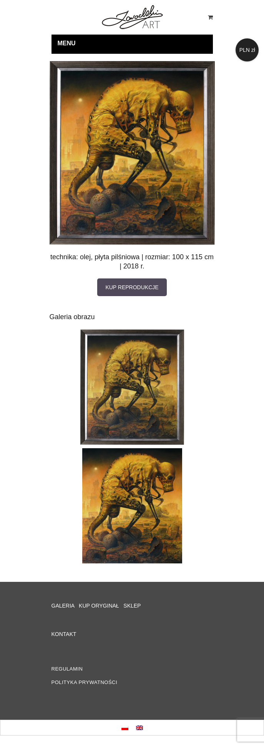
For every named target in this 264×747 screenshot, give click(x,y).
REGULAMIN (67, 669)
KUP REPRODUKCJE (131, 287)
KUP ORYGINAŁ (99, 606)
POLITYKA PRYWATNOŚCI (84, 682)
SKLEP (132, 606)
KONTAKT (63, 634)
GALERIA (63, 606)
